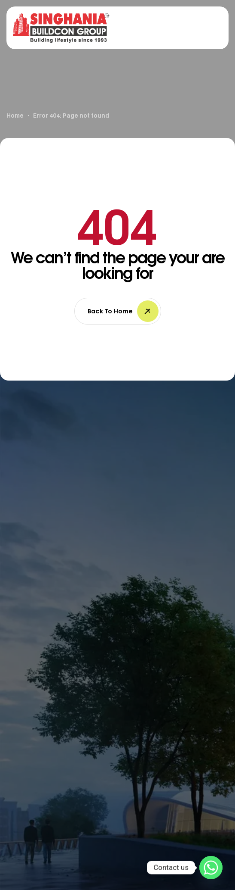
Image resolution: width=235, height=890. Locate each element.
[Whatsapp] (211, 867)
